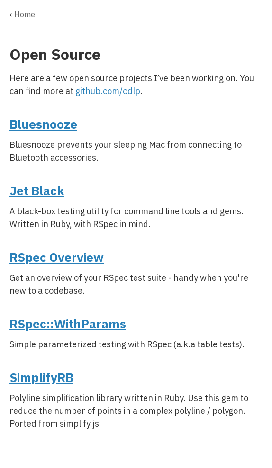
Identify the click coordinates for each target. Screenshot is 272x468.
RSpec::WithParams (67, 323)
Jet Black (36, 190)
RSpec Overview (56, 257)
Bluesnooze (43, 124)
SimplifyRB (41, 377)
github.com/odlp (107, 91)
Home (24, 14)
